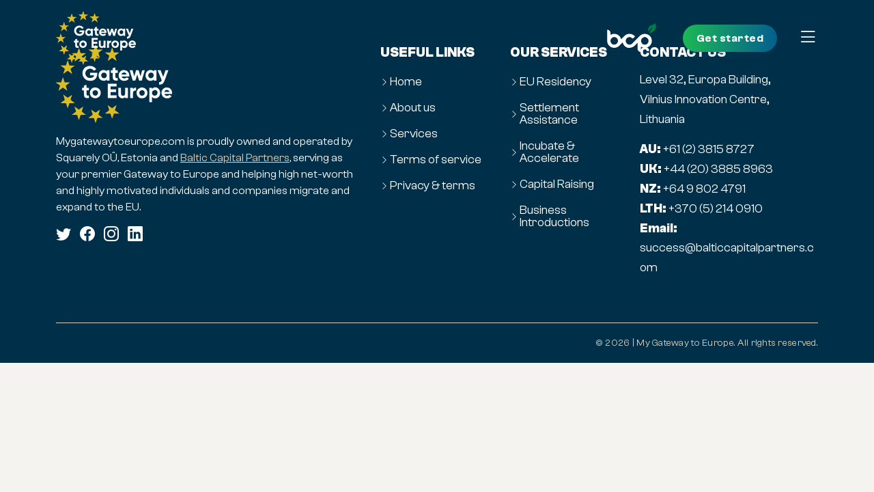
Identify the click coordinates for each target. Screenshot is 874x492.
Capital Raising (557, 184)
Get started (730, 38)
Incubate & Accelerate (549, 152)
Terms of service (435, 160)
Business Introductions (554, 216)
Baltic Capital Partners (235, 157)
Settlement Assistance (549, 114)
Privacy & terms (432, 186)
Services (414, 134)
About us (413, 108)
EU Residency (555, 82)
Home (406, 82)
